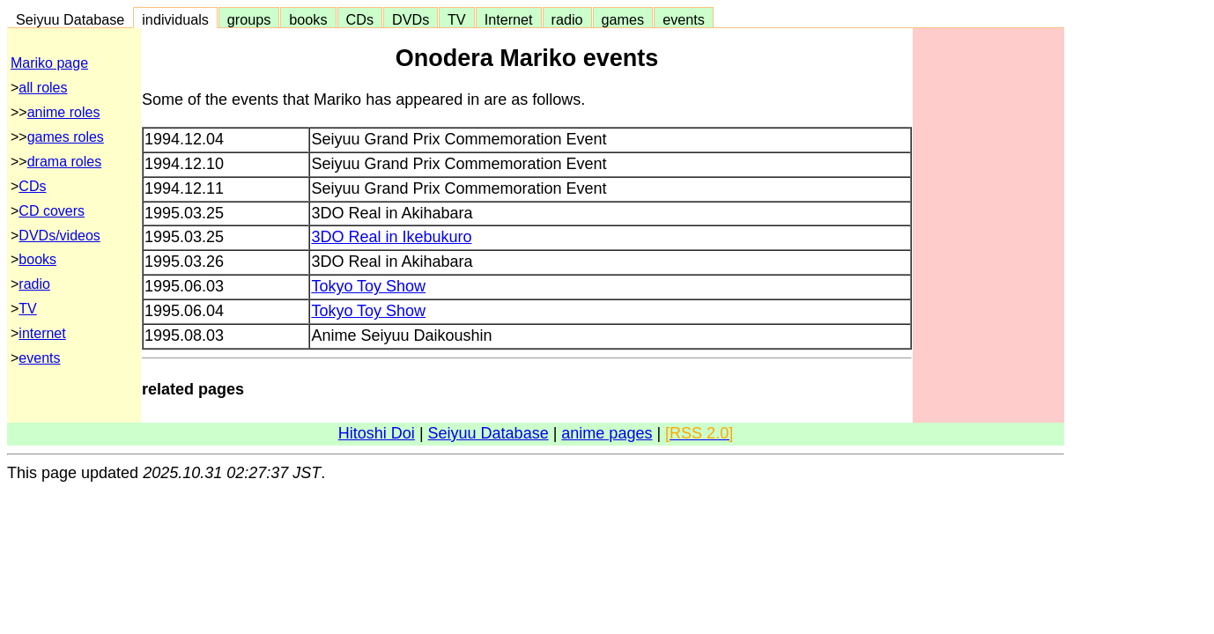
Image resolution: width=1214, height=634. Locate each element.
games (623, 19)
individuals (175, 19)
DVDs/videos (59, 235)
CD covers (52, 210)
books (308, 19)
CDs (359, 19)
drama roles (64, 161)
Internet (509, 19)
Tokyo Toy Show (368, 286)
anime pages (606, 433)
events (684, 19)
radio (567, 19)
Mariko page (49, 62)
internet (42, 333)
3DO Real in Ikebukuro (391, 237)
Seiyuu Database (70, 19)
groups (249, 19)
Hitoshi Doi (376, 433)
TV (456, 19)
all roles (43, 87)
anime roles (63, 112)
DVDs (410, 19)
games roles (65, 136)
